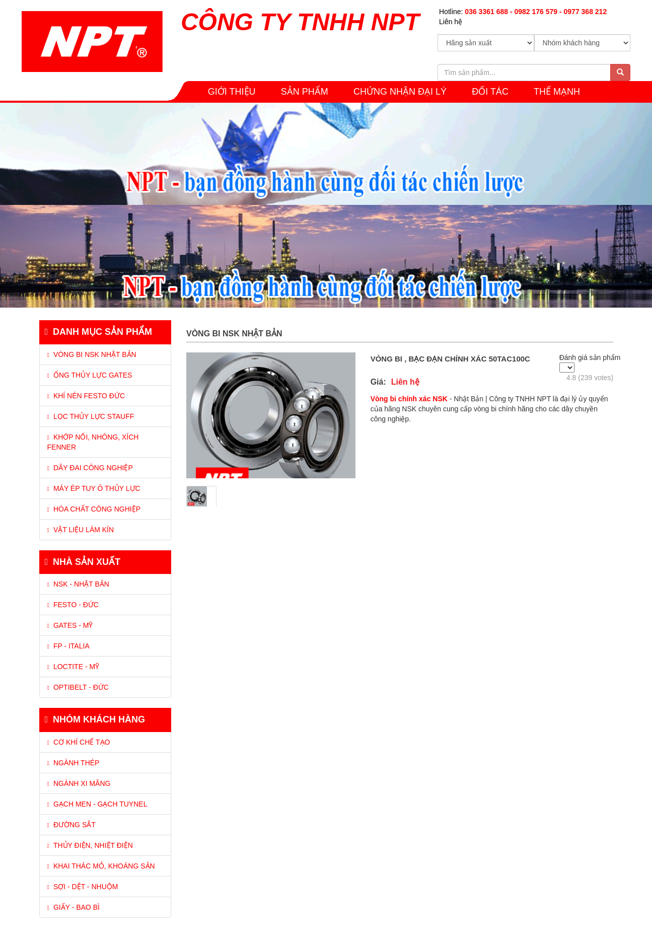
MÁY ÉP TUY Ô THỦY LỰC (93, 488)
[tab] (105, 430)
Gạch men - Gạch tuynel (97, 804)
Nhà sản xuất (83, 562)
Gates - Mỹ (70, 625)
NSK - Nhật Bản (78, 584)
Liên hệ (450, 22)
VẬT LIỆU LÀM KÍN (80, 530)
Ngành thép (73, 763)
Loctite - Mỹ (73, 667)
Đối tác (490, 92)
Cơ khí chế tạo (78, 742)
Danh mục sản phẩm (99, 332)
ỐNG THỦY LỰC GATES (89, 375)
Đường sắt (71, 825)
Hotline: (523, 12)
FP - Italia (68, 646)
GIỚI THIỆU (232, 92)
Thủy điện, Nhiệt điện (90, 845)
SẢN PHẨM (304, 92)
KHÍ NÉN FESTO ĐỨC (86, 396)
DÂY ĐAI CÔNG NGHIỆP (90, 468)
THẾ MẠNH (557, 92)
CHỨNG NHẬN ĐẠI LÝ (400, 92)
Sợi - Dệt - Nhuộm (82, 887)
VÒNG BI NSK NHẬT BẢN (91, 354)
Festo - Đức (73, 605)
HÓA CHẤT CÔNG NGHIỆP (93, 509)
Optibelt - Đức (78, 687)
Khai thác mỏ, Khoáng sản (101, 866)
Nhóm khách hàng (95, 719)
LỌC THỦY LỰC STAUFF (90, 416)
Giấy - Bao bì (73, 907)
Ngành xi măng (79, 783)
